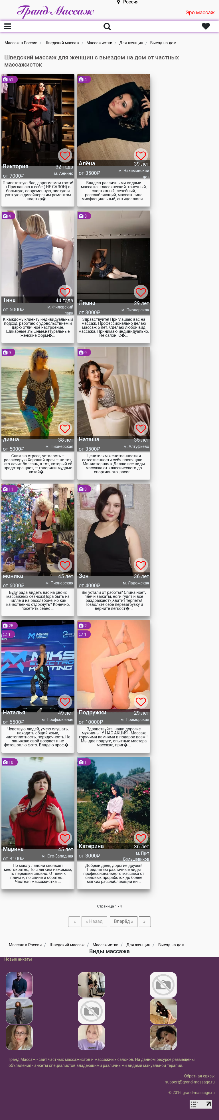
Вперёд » (123, 921)
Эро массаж (200, 12)
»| (145, 921)
